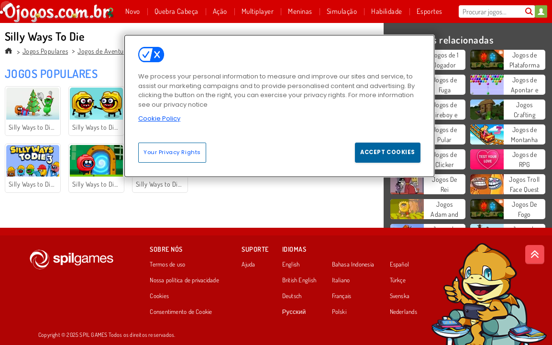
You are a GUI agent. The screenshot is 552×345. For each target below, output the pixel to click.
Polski (339, 312)
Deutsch (292, 296)
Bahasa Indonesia (353, 264)
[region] (279, 105)
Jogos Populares (45, 51)
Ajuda (248, 264)
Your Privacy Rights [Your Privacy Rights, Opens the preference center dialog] (172, 152)
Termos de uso (167, 264)
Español (399, 264)
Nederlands (403, 312)
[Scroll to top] (534, 254)
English (291, 264)
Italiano (341, 280)
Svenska (400, 296)
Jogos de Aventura (103, 51)
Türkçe (398, 280)
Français (342, 296)
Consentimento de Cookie (181, 312)
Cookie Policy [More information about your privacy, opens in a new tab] (159, 118)
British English (299, 280)
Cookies (159, 296)
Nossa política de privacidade (184, 280)
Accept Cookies (387, 152)
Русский (294, 312)
